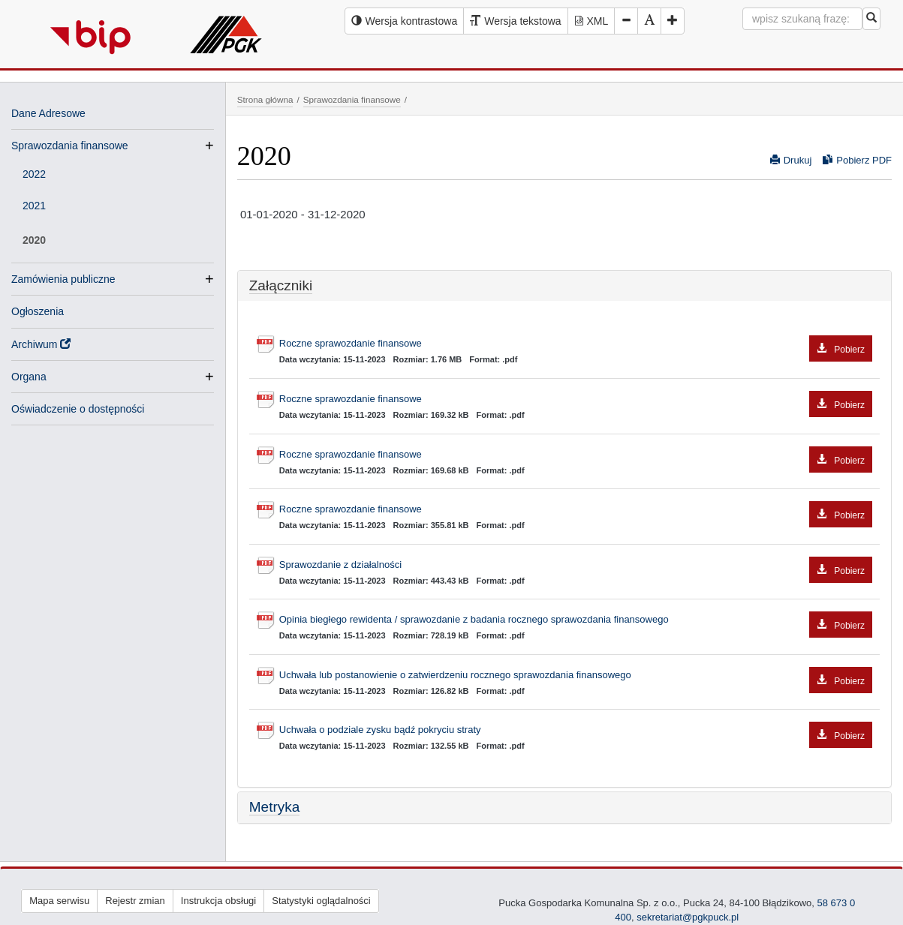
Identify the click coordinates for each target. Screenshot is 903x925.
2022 (34, 174)
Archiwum (41, 344)
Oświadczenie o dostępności (77, 409)
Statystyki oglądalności (321, 900)
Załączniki (280, 285)
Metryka (274, 807)
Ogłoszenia (37, 311)
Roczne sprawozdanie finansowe (575, 344)
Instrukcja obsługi (218, 900)
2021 (34, 206)
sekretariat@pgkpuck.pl (688, 917)
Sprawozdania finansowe (69, 146)
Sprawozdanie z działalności (575, 565)
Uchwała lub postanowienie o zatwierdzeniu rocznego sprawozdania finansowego (575, 675)
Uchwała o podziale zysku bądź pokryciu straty (575, 730)
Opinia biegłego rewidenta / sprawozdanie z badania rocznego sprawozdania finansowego (575, 620)
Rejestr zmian (134, 900)
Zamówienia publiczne (63, 279)
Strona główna (265, 99)
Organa (29, 377)
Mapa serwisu (59, 900)
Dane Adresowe (48, 113)
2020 (34, 240)
